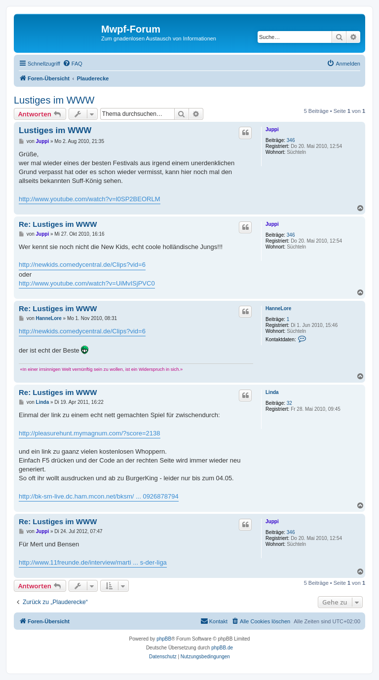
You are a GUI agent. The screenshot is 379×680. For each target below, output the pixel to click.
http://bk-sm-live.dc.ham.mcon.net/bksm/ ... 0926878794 (99, 496)
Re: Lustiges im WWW (58, 224)
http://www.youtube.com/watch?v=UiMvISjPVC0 (87, 283)
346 (291, 140)
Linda (272, 392)
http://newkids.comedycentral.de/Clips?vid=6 (82, 264)
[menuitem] (72, 64)
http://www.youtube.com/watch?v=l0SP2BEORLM (89, 199)
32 (289, 403)
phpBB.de (222, 647)
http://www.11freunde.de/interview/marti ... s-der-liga (93, 562)
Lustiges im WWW (54, 100)
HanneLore (278, 308)
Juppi (272, 129)
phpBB (163, 639)
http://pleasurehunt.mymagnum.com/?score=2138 (89, 433)
